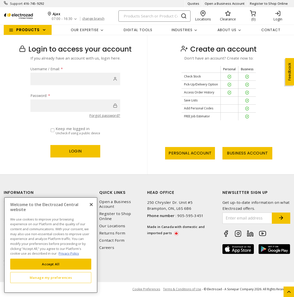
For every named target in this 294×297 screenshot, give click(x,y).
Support (16, 3)
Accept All (51, 264)
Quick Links (112, 192)
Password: (40, 95)
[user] (75, 79)
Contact (271, 29)
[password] (75, 105)
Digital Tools (138, 29)
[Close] (91, 204)
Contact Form (111, 240)
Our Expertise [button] (85, 29)
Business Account (247, 153)
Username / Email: (46, 69)
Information (19, 192)
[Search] (154, 16)
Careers (106, 247)
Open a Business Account (225, 3)
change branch (94, 19)
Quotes (193, 3)
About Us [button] (226, 29)
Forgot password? (104, 115)
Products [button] (28, 29)
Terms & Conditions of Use (182, 289)
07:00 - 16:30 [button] (62, 19)
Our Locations (112, 225)
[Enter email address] (244, 218)
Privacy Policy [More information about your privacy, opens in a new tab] (69, 253)
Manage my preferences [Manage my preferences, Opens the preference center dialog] (51, 277)
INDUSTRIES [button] (182, 29)
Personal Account (190, 153)
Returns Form (112, 233)
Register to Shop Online (269, 3)
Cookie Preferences (145, 289)
